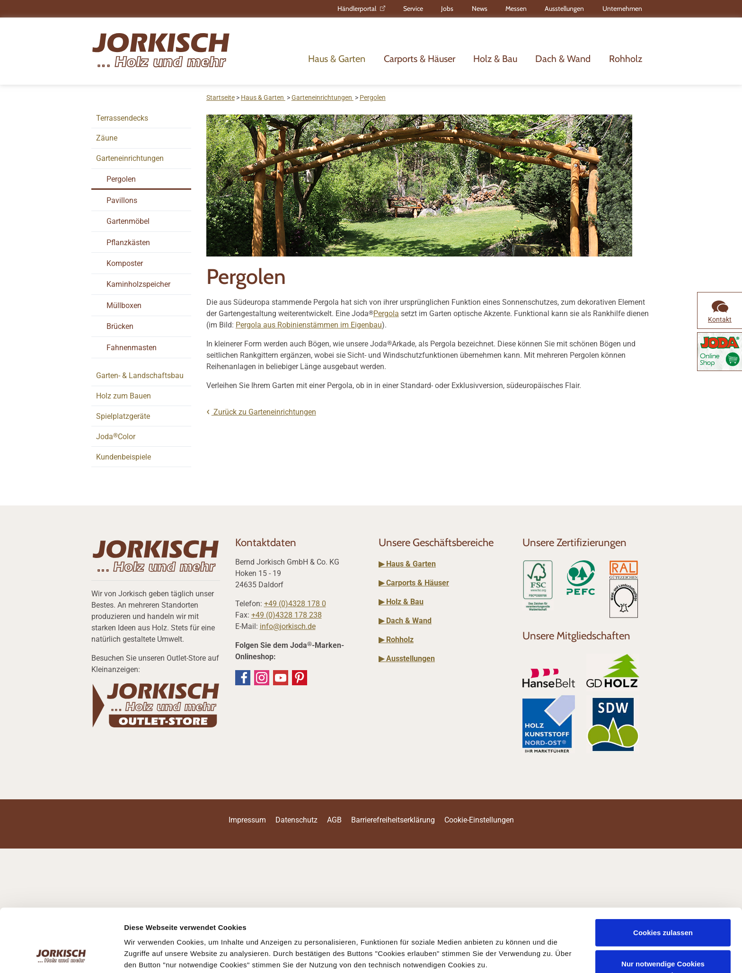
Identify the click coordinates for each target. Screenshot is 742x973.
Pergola (386, 313)
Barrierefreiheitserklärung (393, 819)
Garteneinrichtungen (130, 158)
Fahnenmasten (131, 347)
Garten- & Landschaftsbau (140, 375)
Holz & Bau (495, 58)
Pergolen (121, 179)
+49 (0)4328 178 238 (286, 614)
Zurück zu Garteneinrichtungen (264, 411)
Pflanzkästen (128, 242)
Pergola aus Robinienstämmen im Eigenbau (309, 324)
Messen (516, 8)
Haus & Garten (336, 58)
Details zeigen (148, 954)
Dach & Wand (563, 58)
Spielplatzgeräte (123, 416)
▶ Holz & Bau (401, 601)
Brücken (119, 326)
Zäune (106, 137)
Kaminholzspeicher (138, 284)
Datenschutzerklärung (319, 928)
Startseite (220, 98)
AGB (334, 819)
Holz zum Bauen (123, 395)
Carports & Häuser (419, 58)
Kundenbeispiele (123, 456)
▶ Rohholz (396, 639)
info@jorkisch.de (288, 626)
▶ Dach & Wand (405, 620)
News (479, 8)
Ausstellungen (564, 8)
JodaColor (115, 436)
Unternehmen (622, 8)
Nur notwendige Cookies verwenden (663, 910)
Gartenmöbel (128, 221)
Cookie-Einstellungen (479, 819)
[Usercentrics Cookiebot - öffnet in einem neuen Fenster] (61, 954)
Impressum (259, 917)
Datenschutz (296, 819)
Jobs (447, 8)
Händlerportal (356, 8)
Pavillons (121, 200)
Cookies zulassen (663, 873)
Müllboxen (123, 305)
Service (413, 8)
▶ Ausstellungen (407, 658)
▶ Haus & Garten (407, 563)
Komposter (124, 263)
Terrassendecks (122, 118)
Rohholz (625, 58)
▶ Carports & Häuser (414, 582)
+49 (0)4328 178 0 (295, 603)
